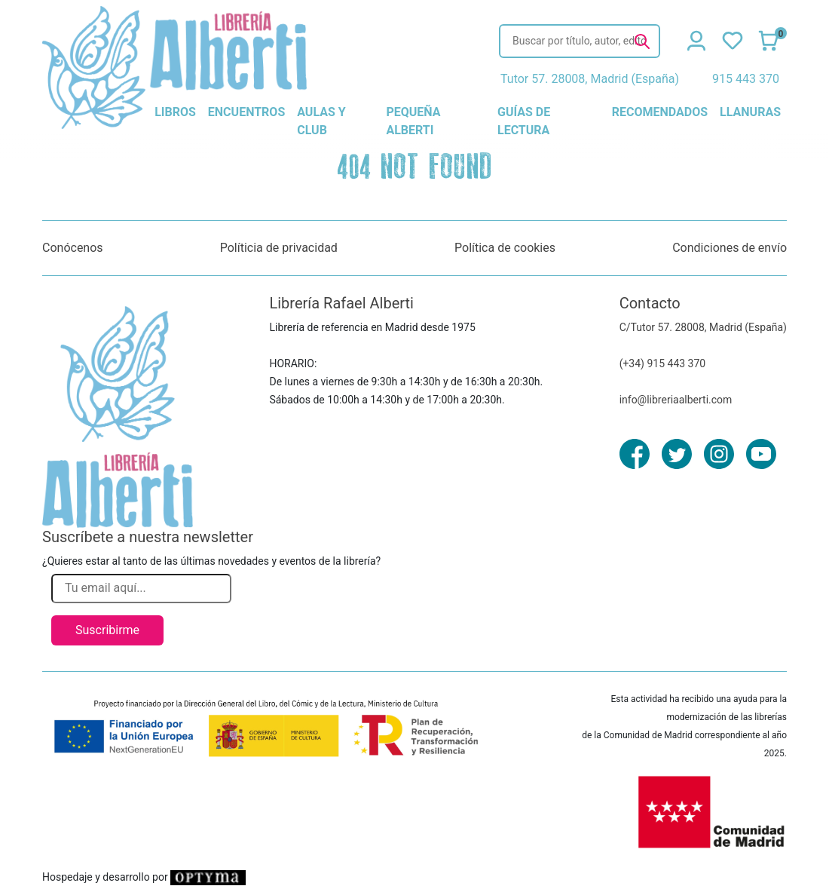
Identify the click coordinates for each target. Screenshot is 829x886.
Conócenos (72, 248)
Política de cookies (504, 248)
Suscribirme (107, 630)
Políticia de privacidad (279, 248)
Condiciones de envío (729, 248)
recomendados (660, 112)
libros (175, 112)
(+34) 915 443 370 (662, 363)
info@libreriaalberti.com (676, 400)
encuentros (246, 112)
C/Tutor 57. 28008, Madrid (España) (703, 327)
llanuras (750, 112)
